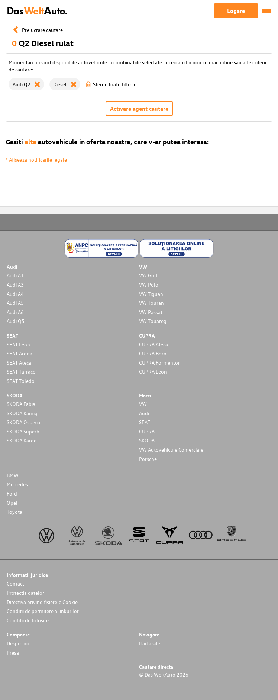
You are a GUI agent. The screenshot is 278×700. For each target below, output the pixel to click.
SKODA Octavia (23, 422)
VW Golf (148, 275)
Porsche (148, 458)
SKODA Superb (23, 431)
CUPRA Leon (153, 371)
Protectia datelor (25, 592)
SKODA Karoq (22, 440)
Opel (12, 502)
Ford (12, 493)
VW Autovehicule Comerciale (171, 449)
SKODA (147, 440)
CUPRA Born (153, 353)
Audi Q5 (16, 321)
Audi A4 (15, 293)
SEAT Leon (18, 344)
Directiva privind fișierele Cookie (42, 602)
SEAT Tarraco (21, 371)
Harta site (149, 643)
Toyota (14, 511)
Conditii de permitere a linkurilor (43, 610)
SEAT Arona (19, 353)
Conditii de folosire (28, 620)
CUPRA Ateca (153, 344)
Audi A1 (15, 275)
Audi (144, 413)
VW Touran (151, 302)
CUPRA (147, 431)
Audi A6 (15, 312)
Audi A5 (15, 302)
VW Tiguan (151, 293)
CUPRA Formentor (159, 362)
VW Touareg (153, 321)
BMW (13, 475)
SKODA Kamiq (22, 413)
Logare (236, 10)
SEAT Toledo (21, 380)
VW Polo (148, 284)
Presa (13, 652)
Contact (15, 583)
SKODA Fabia (21, 403)
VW (143, 403)
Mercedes (17, 484)
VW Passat (150, 312)
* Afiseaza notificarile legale (36, 159)
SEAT (144, 422)
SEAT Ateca (19, 362)
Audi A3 (15, 284)
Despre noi (18, 643)
